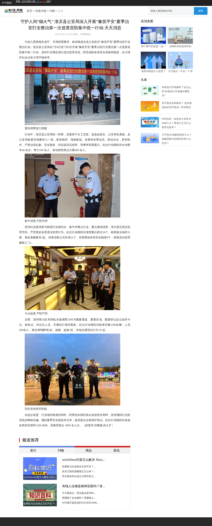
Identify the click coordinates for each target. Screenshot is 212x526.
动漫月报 (40, 10)
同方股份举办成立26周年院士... (79, 476)
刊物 (52, 10)
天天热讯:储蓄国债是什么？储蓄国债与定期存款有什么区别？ (177, 138)
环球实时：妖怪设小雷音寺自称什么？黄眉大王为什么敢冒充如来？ (176, 123)
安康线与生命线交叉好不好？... (79, 466)
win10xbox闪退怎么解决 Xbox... (83, 459)
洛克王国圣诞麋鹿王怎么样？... (79, 471)
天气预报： (8, 3)
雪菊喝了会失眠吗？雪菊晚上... (79, 498)
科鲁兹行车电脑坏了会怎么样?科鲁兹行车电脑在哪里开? (176, 91)
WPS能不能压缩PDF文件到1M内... (80, 502)
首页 (29, 10)
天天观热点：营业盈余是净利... (79, 493)
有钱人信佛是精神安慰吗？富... (83, 486)
